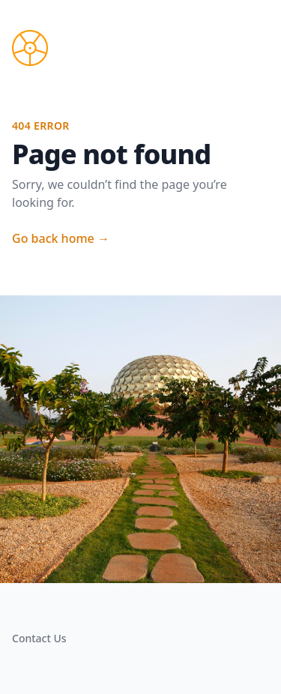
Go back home (60, 238)
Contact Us (39, 638)
